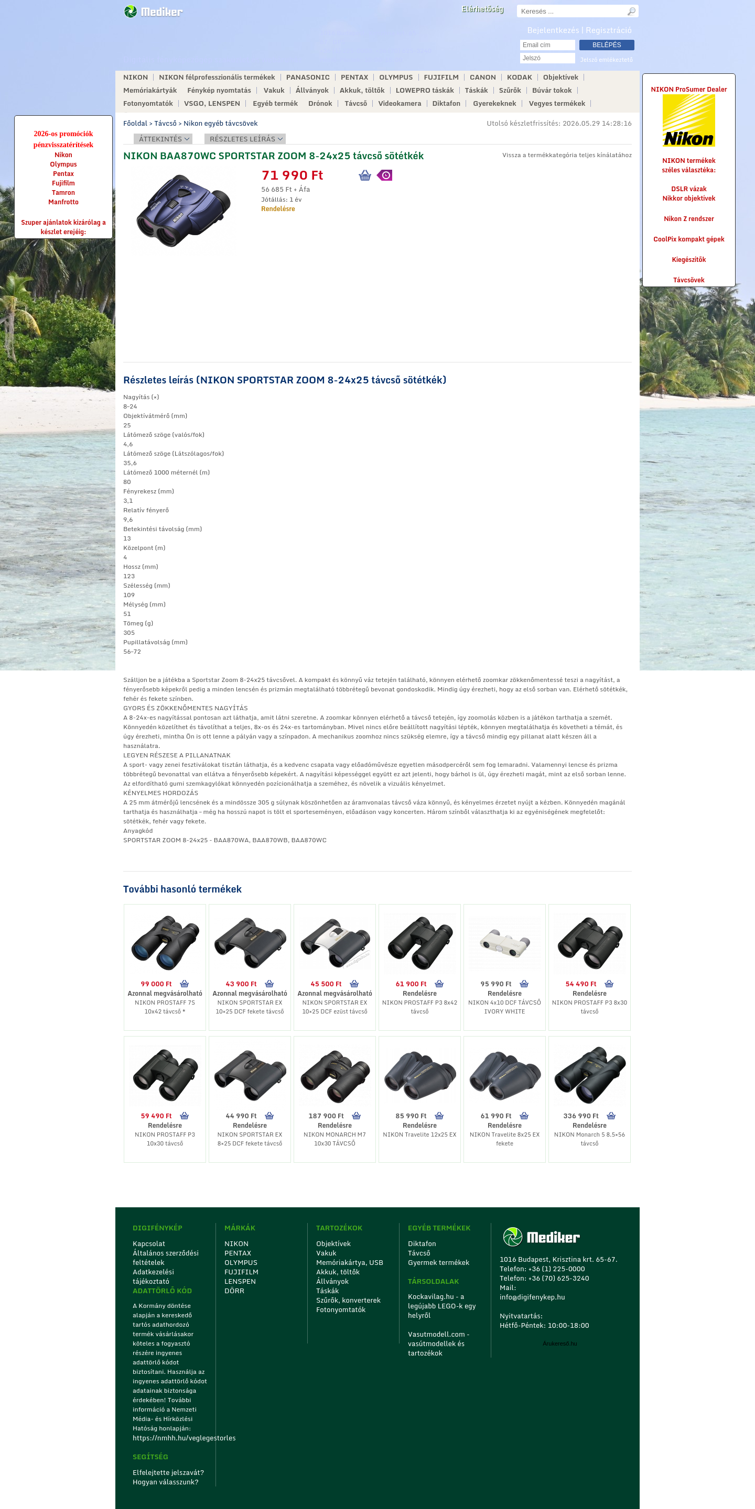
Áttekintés (160, 139)
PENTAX (354, 77)
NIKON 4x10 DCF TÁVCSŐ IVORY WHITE (504, 1007)
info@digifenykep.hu (532, 1297)
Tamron (63, 192)
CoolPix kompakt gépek (688, 239)
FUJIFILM (441, 77)
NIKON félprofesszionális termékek (217, 77)
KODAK (519, 77)
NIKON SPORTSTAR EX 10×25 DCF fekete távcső (249, 1007)
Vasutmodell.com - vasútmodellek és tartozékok (439, 1343)
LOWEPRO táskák (425, 90)
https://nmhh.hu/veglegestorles (171, 1437)
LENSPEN (240, 1281)
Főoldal (135, 123)
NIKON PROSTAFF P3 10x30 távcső (165, 1139)
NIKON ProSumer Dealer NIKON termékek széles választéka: (689, 129)
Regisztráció (609, 30)
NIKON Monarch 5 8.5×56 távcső (589, 1139)
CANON (483, 77)
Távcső (356, 103)
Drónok (320, 103)
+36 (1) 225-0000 (346, 51)
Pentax (63, 174)
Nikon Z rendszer (689, 219)
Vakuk (274, 90)
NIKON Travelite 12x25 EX (419, 1134)
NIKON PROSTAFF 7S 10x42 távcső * (165, 1007)
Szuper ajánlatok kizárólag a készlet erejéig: (63, 227)
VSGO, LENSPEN (212, 103)
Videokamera (399, 103)
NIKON (135, 77)
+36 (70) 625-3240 (403, 51)
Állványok (312, 90)
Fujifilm (63, 183)
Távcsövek (689, 280)
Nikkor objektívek (688, 198)
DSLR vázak (689, 189)
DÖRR (234, 1290)
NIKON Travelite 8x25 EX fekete (505, 1139)
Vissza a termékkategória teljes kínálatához (567, 155)
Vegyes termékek (557, 103)
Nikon (63, 155)
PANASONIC (308, 77)
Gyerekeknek (494, 103)
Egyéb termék (275, 103)
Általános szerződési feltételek (166, 1257)
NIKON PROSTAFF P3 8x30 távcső (589, 1007)
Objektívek (560, 77)
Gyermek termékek (438, 1262)
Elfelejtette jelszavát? (168, 1472)
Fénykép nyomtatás (219, 90)
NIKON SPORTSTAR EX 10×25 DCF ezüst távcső (335, 1007)
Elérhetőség (482, 9)
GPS (339, 42)
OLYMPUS (396, 77)
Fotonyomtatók (148, 103)
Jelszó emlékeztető (606, 60)
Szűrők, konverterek (348, 1300)
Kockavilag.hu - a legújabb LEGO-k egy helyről (442, 1306)
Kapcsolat (149, 1243)
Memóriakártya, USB (349, 1262)
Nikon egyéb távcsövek (221, 123)
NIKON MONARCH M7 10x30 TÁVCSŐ (335, 1139)
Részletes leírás (242, 139)
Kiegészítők (689, 260)
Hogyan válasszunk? (166, 1481)
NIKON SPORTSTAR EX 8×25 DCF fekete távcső (250, 1139)
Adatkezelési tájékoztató (153, 1276)
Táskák (476, 90)
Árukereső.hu (560, 1343)
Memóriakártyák (150, 90)
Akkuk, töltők (362, 90)
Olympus (63, 164)
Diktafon (447, 103)
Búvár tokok (552, 90)
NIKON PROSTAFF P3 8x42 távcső (419, 1007)
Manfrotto (63, 202)
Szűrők (510, 90)
